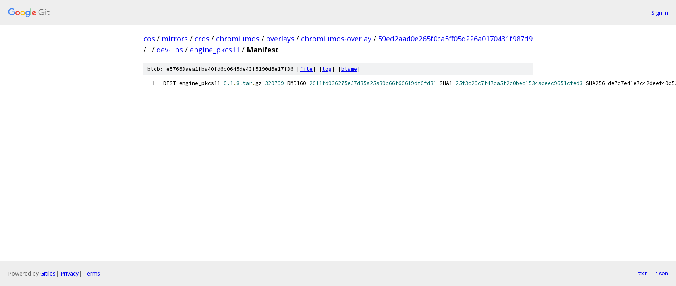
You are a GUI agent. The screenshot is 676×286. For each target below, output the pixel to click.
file (306, 69)
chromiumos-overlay (336, 38)
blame (349, 69)
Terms (91, 273)
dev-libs (169, 49)
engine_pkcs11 (215, 49)
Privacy (69, 273)
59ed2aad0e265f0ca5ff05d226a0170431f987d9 (455, 38)
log (327, 69)
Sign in (659, 12)
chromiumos (237, 38)
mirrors (175, 38)
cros (202, 38)
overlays (280, 38)
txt (642, 273)
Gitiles (48, 273)
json (661, 273)
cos (149, 38)
